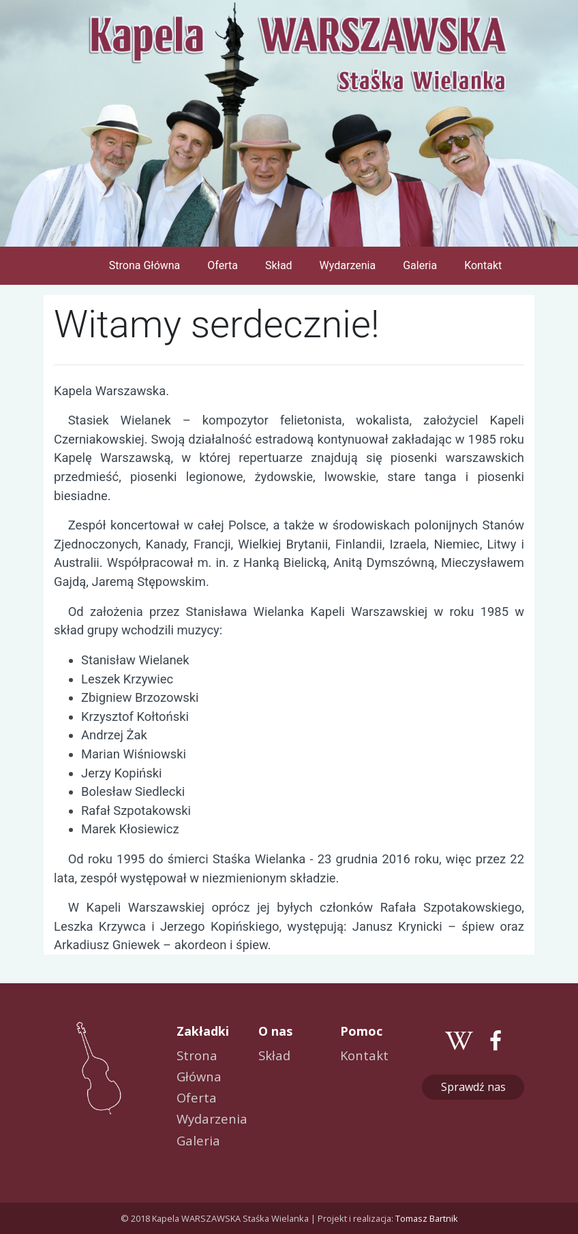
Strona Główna (147, 264)
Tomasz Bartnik (426, 1218)
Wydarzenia (348, 265)
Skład (278, 265)
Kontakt (483, 265)
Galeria (420, 265)
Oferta (222, 265)
